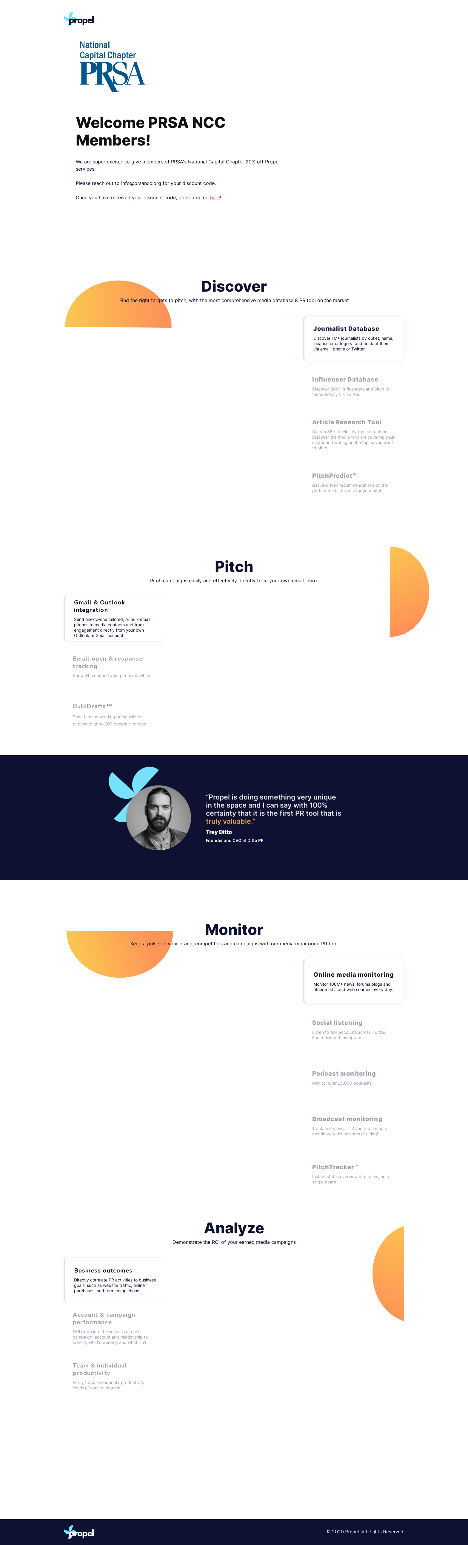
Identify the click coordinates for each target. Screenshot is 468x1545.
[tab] (353, 338)
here (215, 197)
